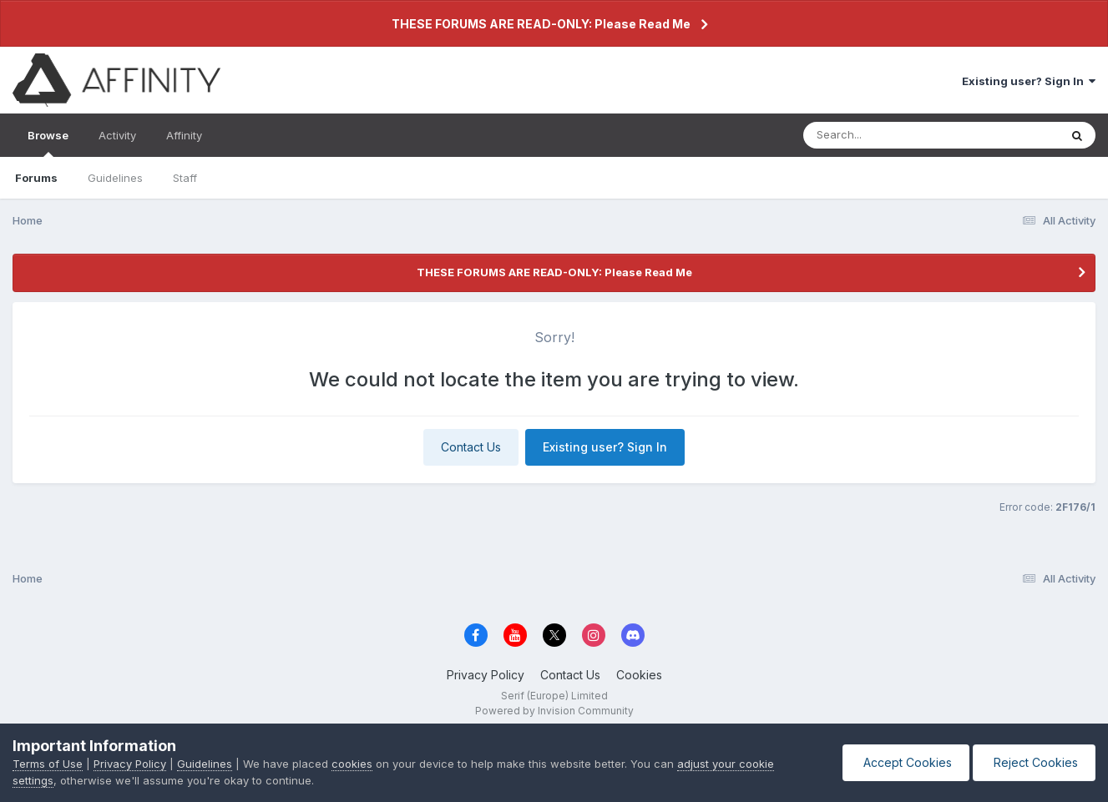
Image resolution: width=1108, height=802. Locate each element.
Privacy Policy (485, 675)
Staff (185, 177)
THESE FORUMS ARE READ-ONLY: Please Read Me (541, 24)
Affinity (184, 135)
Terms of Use (48, 763)
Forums (36, 177)
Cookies (639, 675)
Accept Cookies (906, 762)
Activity (117, 135)
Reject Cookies (1034, 762)
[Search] (885, 135)
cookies (351, 763)
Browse (48, 143)
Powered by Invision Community (554, 710)
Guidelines (115, 177)
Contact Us (471, 447)
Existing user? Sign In (1028, 81)
